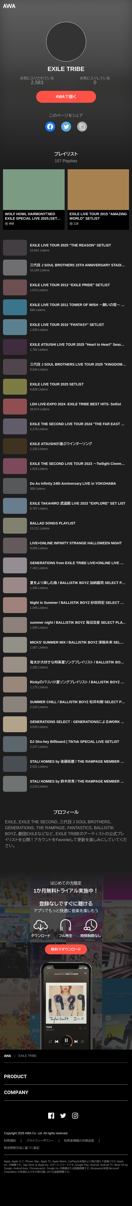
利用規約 (10, 1140)
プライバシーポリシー (40, 1140)
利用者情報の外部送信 (79, 1140)
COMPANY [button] (16, 1092)
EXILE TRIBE (27, 1056)
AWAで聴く (66, 97)
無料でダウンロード (66, 949)
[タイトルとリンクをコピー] (82, 127)
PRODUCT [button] (15, 1076)
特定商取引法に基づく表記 (21, 1148)
